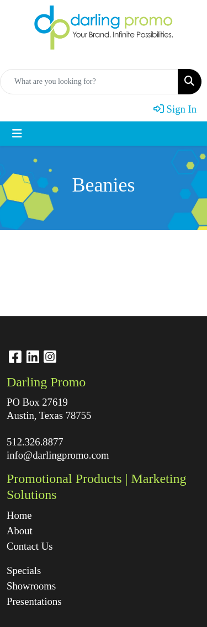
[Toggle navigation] (17, 133)
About (20, 530)
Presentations (34, 601)
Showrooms (31, 586)
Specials (24, 570)
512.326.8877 (35, 442)
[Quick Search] (89, 81)
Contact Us (29, 546)
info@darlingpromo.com (58, 455)
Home (19, 515)
